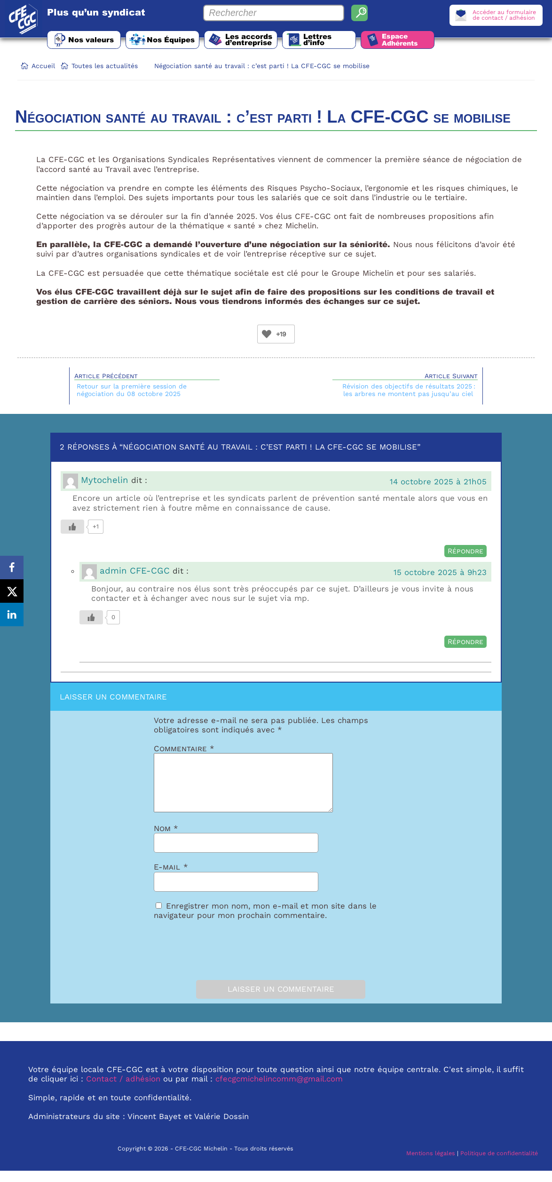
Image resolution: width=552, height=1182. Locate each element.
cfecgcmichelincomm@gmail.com (279, 1090)
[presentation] (206, 959)
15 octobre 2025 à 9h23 (440, 572)
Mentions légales (430, 1164)
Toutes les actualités (104, 66)
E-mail (171, 878)
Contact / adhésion (123, 1090)
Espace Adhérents (406, 40)
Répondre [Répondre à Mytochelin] (465, 551)
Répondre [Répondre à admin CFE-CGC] (465, 642)
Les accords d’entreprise (252, 39)
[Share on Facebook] (12, 567)
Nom (166, 839)
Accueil (43, 66)
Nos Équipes (173, 39)
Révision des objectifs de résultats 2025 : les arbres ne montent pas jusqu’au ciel (408, 389)
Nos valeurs (91, 39)
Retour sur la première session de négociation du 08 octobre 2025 (132, 389)
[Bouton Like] (267, 334)
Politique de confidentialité (499, 1164)
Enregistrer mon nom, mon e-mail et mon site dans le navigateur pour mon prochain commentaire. (265, 921)
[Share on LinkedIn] (12, 614)
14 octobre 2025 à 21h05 (438, 481)
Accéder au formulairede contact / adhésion (504, 15)
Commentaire (184, 748)
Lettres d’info (322, 39)
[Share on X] (12, 591)
